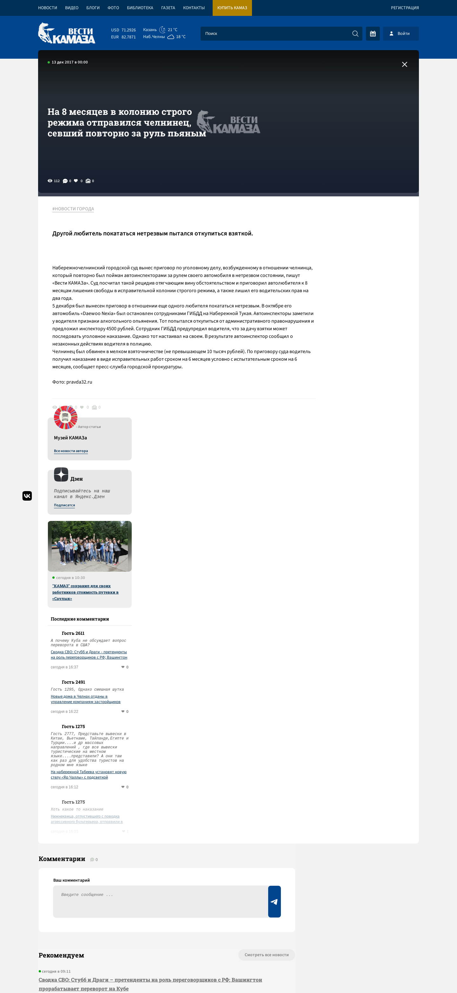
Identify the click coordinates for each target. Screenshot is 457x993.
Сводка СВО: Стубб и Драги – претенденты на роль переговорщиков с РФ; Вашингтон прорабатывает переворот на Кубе (366, 419)
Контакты (194, 8)
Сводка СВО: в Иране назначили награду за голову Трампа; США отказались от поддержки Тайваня (157, 783)
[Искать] (355, 34)
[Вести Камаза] (66, 33)
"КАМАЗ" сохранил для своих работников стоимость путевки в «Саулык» (363, 357)
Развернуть (228, 950)
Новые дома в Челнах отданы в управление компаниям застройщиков (363, 464)
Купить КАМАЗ (232, 8)
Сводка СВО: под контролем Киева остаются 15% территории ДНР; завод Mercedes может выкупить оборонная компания (153, 815)
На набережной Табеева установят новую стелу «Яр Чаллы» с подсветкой (366, 539)
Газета (168, 8)
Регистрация (405, 8)
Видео (71, 8)
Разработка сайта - (394, 975)
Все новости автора (349, 216)
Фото (113, 8)
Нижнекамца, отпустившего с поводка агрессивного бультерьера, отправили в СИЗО (364, 584)
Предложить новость (356, 743)
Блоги (93, 8)
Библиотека (140, 8)
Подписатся (342, 270)
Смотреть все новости (248, 723)
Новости (47, 8)
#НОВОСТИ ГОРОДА (75, 209)
